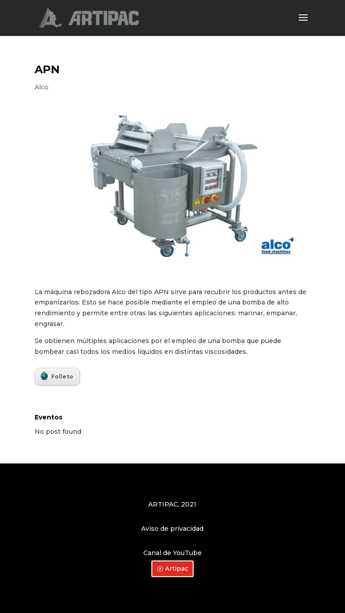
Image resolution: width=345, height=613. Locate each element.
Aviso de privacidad (172, 529)
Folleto (56, 375)
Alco (42, 87)
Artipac (176, 568)
